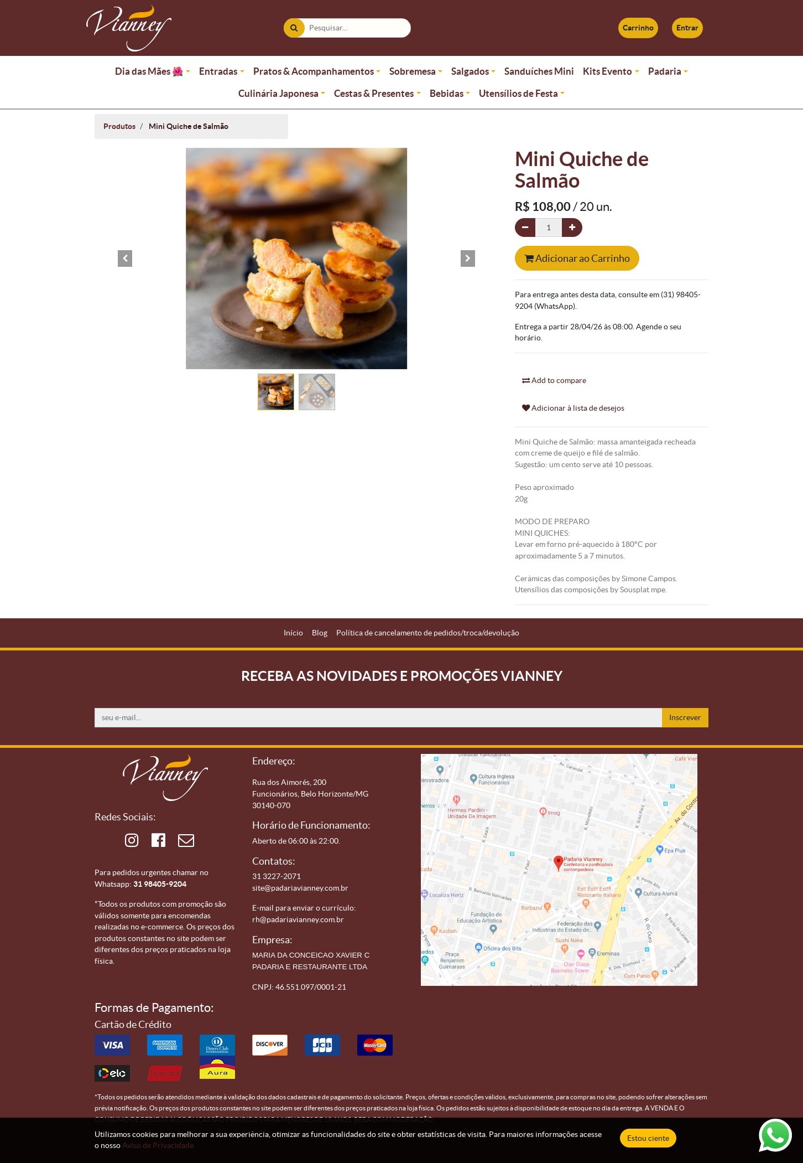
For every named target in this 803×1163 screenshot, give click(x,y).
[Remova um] (525, 227)
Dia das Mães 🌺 (149, 71)
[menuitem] (293, 633)
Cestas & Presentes (374, 93)
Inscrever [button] (685, 717)
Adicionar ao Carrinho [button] (577, 258)
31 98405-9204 (159, 884)
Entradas (218, 71)
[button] (125, 258)
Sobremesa (412, 71)
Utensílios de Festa (518, 93)
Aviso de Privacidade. (158, 1145)
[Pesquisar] (294, 28)
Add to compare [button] (554, 380)
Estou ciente (648, 1138)
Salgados (470, 71)
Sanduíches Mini (539, 71)
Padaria (664, 71)
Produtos (119, 126)
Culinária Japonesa (278, 93)
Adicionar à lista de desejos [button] (573, 408)
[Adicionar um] (572, 227)
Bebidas (446, 93)
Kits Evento (607, 71)
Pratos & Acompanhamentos (313, 71)
